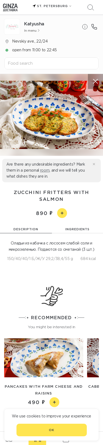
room (45, 170)
